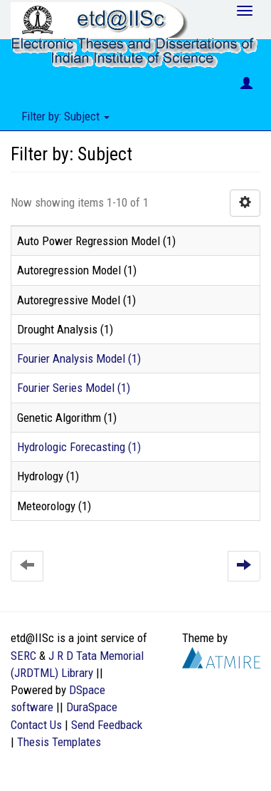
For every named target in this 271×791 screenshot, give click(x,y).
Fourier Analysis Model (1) (79, 358)
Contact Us (36, 725)
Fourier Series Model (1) (73, 388)
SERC (23, 655)
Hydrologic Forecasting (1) (79, 447)
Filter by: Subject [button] (65, 116)
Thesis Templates (59, 742)
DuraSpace (91, 707)
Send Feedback (106, 725)
